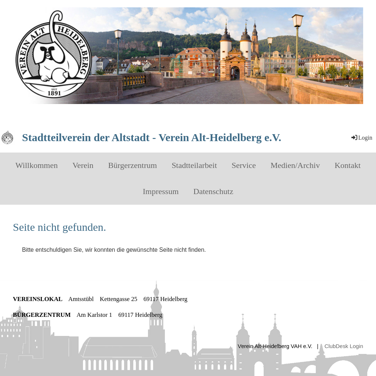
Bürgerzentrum (132, 165)
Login (361, 138)
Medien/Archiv (295, 165)
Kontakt (348, 165)
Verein (82, 165)
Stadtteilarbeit (194, 165)
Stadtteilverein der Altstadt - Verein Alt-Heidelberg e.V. (151, 137)
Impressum (161, 191)
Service (244, 165)
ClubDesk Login (344, 346)
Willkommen (36, 165)
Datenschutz (214, 191)
